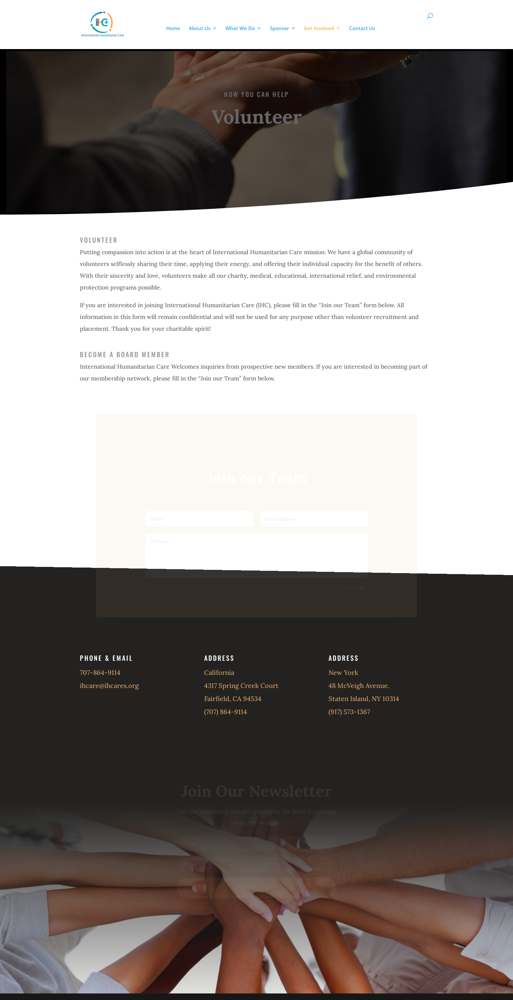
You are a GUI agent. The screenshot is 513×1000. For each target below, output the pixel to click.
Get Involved (319, 28)
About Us (199, 28)
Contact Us (362, 28)
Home (173, 28)
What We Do (240, 28)
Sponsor (279, 28)
